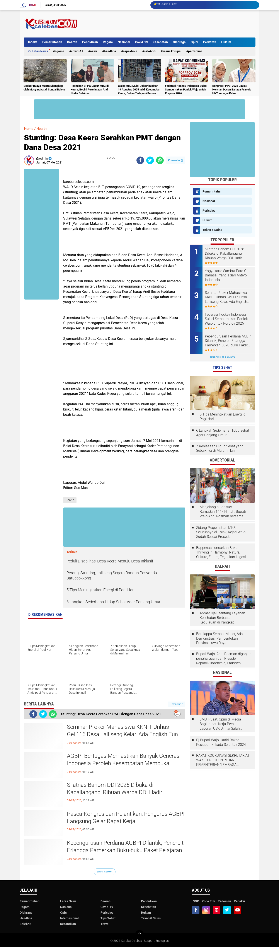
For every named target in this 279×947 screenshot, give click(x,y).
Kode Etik (208, 901)
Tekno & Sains (212, 230)
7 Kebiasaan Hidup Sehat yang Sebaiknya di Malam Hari (219, 448)
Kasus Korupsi (171, 51)
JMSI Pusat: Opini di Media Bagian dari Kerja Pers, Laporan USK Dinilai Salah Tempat (220, 724)
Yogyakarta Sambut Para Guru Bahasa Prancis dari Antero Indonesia (228, 275)
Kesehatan (160, 42)
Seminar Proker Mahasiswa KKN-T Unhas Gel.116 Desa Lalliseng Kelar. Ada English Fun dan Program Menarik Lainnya (122, 734)
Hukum (226, 42)
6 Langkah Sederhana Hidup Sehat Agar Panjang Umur (222, 432)
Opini (194, 42)
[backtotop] (139, 934)
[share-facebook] (140, 160)
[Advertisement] (176, 24)
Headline (110, 51)
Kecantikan (68, 924)
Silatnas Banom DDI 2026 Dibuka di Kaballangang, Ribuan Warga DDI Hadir (114, 788)
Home (32, 5)
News (93, 51)
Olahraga (179, 42)
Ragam (108, 42)
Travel (104, 924)
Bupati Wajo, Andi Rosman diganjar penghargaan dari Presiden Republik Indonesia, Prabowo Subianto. (223, 658)
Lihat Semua (104, 871)
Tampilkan (176, 704)
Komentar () (175, 160)
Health (41, 129)
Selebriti (150, 51)
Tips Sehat (108, 918)
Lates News (40, 51)
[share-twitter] (150, 160)
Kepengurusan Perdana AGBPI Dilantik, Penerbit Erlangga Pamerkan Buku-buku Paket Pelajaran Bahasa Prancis (125, 850)
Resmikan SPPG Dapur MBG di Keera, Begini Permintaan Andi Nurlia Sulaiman (90, 89)
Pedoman (224, 901)
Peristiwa (209, 42)
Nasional (124, 42)
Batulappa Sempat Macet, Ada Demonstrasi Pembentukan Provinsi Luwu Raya (219, 638)
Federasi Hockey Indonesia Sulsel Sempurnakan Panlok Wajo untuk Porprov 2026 (186, 89)
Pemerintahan (52, 42)
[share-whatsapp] (160, 160)
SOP (196, 901)
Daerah (72, 42)
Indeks (32, 42)
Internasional (69, 918)
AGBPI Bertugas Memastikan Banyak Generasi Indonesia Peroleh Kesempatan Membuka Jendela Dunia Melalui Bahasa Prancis (124, 763)
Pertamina (195, 51)
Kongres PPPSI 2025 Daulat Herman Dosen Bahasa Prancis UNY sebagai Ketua (231, 89)
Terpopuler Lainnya (222, 357)
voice (110, 157)
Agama (59, 51)
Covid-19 (141, 42)
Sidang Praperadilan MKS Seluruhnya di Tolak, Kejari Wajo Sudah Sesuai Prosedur (220, 532)
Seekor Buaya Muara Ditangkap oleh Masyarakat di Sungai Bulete (44, 87)
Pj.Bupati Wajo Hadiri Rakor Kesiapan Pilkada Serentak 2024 (221, 742)
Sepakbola (130, 51)
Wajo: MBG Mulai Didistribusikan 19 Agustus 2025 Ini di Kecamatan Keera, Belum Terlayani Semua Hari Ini (139, 89)
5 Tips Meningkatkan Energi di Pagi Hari (223, 416)
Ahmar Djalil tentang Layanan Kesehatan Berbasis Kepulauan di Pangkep (222, 617)
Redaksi (239, 901)
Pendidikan (90, 42)
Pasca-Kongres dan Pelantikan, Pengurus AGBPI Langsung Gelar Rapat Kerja (126, 817)
